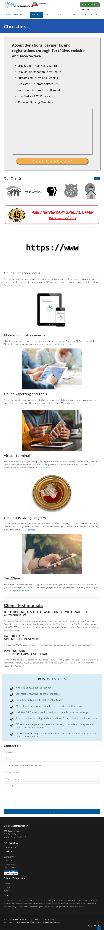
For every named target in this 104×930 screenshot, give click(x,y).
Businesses (64, 14)
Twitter (7, 890)
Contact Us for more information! (52, 161)
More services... (18, 285)
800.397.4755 (12, 843)
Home (8, 14)
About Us (78, 14)
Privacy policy (10, 864)
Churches (36, 14)
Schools (50, 14)
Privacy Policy (49, 919)
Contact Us (91, 14)
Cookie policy (10, 867)
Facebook (8, 883)
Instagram (8, 887)
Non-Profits (21, 14)
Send (52, 811)
